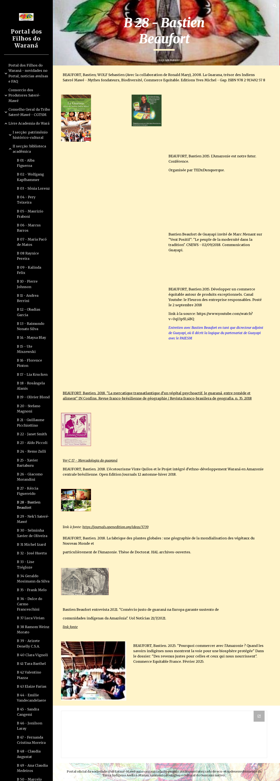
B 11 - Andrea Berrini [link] (27, 298)
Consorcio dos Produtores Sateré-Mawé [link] (24, 95)
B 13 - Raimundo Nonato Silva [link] (30, 326)
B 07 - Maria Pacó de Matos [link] (32, 242)
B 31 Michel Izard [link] (31, 544)
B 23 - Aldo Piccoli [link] (32, 443)
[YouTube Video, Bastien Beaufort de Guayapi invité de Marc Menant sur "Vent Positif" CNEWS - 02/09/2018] (114, 266)
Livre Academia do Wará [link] (28, 123)
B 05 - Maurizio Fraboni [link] (30, 214)
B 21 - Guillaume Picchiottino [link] (30, 422)
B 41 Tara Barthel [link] (31, 663)
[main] (166, 32)
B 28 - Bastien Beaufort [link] (28, 505)
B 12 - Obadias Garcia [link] (28, 312)
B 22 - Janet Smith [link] (32, 434)
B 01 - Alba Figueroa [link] (25, 163)
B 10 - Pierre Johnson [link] (27, 284)
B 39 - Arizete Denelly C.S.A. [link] (28, 643)
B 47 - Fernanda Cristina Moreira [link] (31, 740)
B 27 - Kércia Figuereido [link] (27, 491)
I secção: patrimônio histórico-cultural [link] (30, 135)
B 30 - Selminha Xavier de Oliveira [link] (32, 533)
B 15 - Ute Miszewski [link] (26, 349)
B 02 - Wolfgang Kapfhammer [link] (30, 177)
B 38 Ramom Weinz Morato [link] (33, 629)
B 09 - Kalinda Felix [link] (29, 270)
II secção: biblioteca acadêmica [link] (29, 149)
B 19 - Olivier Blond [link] (33, 397)
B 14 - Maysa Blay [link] (31, 337)
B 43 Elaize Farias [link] (31, 686)
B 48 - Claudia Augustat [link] (29, 754)
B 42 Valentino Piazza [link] (29, 675)
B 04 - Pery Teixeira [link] (26, 199)
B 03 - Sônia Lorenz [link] (33, 188)
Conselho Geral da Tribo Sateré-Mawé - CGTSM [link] (29, 112)
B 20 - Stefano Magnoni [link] (28, 408)
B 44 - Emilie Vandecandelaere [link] (31, 697)
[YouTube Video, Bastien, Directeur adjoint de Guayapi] (114, 338)
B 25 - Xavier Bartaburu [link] (27, 463)
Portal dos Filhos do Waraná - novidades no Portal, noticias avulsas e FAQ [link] (28, 73)
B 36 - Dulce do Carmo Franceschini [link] (29, 604)
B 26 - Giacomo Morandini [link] (30, 477)
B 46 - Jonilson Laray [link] (29, 726)
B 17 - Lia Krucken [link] (32, 374)
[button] (275, 6)
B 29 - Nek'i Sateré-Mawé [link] (33, 519)
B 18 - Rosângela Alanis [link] (31, 385)
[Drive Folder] (166, 731)
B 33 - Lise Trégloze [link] (25, 564)
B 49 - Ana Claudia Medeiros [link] (32, 768)
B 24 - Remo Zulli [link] (31, 451)
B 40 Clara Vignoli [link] (32, 655)
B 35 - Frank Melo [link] (32, 590)
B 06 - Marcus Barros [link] (29, 228)
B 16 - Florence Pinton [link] (29, 363)
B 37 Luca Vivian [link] (30, 618)
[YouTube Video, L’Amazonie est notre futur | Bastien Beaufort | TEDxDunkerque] (114, 189)
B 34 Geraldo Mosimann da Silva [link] (33, 578)
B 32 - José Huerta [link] (32, 553)
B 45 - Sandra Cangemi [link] (28, 712)
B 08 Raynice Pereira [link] (28, 256)
